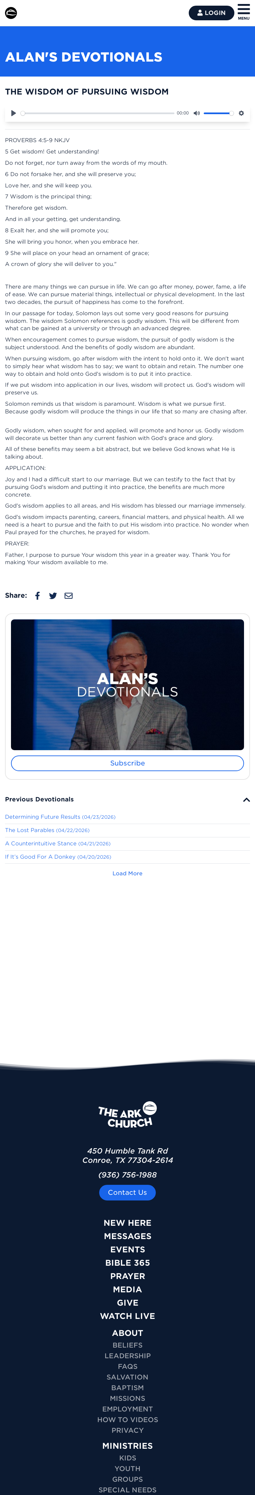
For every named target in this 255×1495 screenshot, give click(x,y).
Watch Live (127, 1316)
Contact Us (127, 1192)
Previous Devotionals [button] (39, 799)
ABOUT (127, 1333)
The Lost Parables (47, 830)
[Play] (13, 113)
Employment (127, 1409)
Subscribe (127, 763)
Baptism (127, 1388)
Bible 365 (127, 1263)
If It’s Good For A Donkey (58, 857)
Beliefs (127, 1345)
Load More (127, 873)
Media (127, 1289)
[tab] (127, 799)
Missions (127, 1398)
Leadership (128, 1356)
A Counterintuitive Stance (58, 843)
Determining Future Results (60, 817)
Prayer (127, 1276)
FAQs (127, 1367)
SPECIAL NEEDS (127, 1490)
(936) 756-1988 (127, 1175)
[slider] (97, 113)
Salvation (127, 1377)
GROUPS (127, 1479)
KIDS (127, 1458)
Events (127, 1249)
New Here (127, 1223)
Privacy (128, 1430)
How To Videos (127, 1420)
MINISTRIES (127, 1446)
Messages (127, 1236)
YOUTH (127, 1469)
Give (127, 1303)
